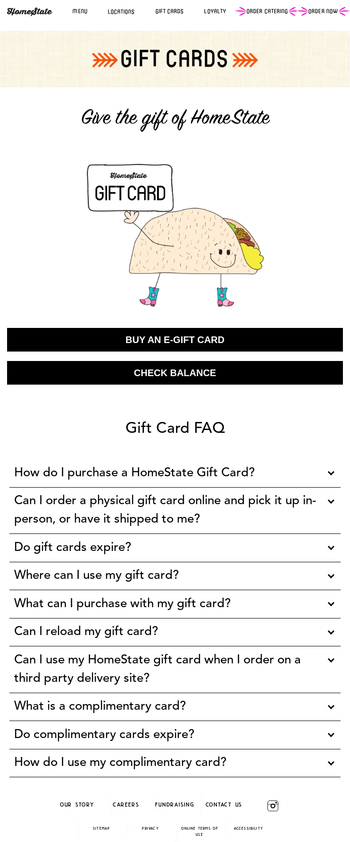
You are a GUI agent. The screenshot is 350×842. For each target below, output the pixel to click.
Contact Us (224, 804)
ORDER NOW (323, 11)
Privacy (150, 828)
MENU (80, 11)
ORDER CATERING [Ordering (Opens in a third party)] (267, 11)
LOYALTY (215, 11)
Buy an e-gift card (175, 340)
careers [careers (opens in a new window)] (126, 804)
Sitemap (101, 828)
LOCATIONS (121, 12)
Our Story (77, 804)
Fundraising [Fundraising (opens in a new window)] (174, 804)
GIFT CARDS (170, 11)
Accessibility (248, 828)
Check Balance (175, 373)
